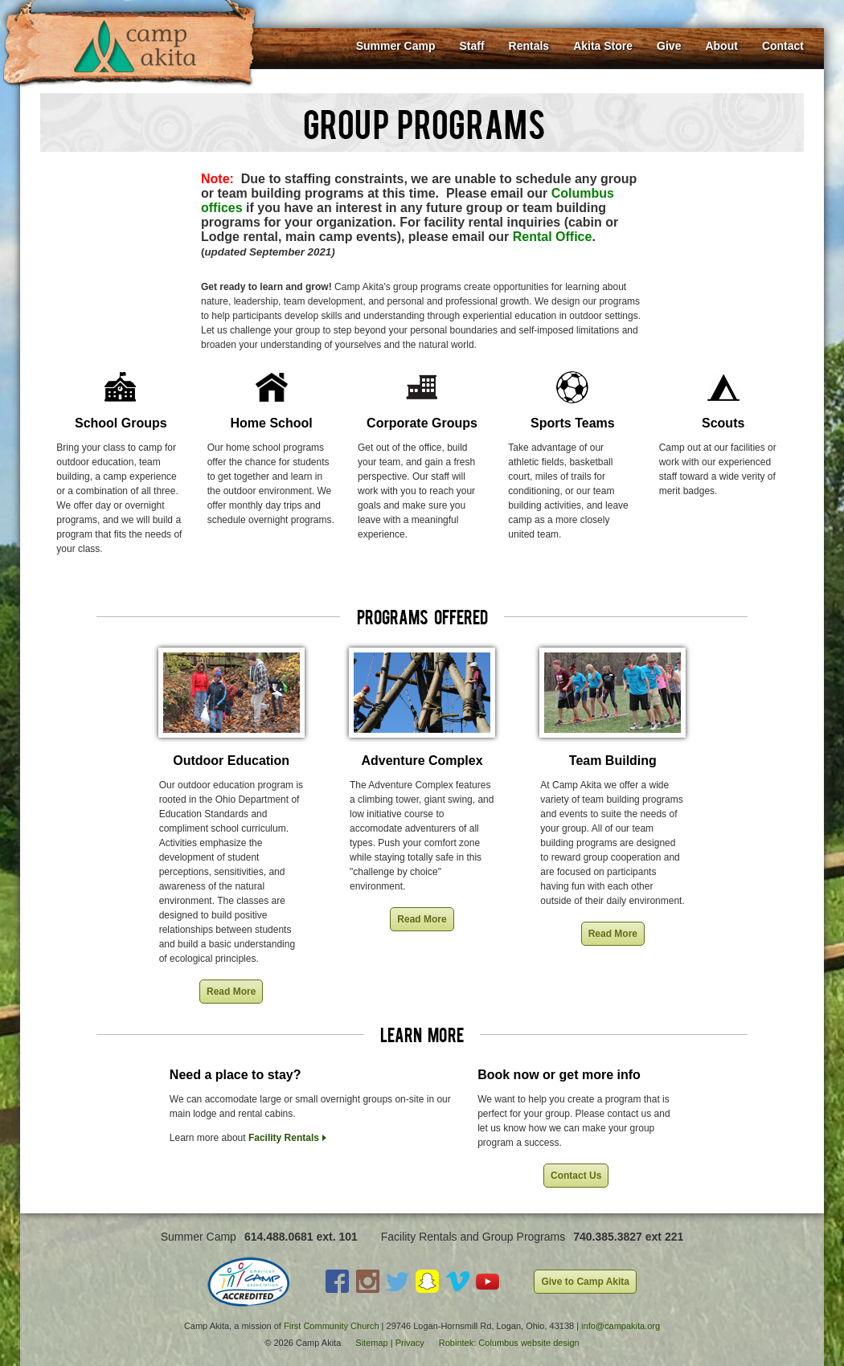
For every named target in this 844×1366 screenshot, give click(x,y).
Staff (471, 45)
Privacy (409, 1343)
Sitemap (371, 1343)
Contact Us (576, 1175)
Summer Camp (396, 45)
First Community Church (331, 1326)
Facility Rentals (283, 1137)
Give (669, 45)
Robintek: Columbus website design (509, 1343)
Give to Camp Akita (585, 1281)
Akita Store (603, 45)
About (721, 45)
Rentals (529, 45)
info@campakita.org (620, 1326)
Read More (231, 991)
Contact (783, 45)
